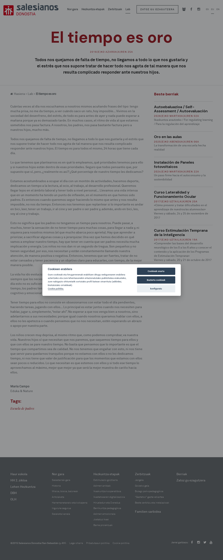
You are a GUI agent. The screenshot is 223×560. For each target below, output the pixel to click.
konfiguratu (156, 288)
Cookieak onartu (156, 271)
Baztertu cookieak (156, 280)
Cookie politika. (56, 288)
